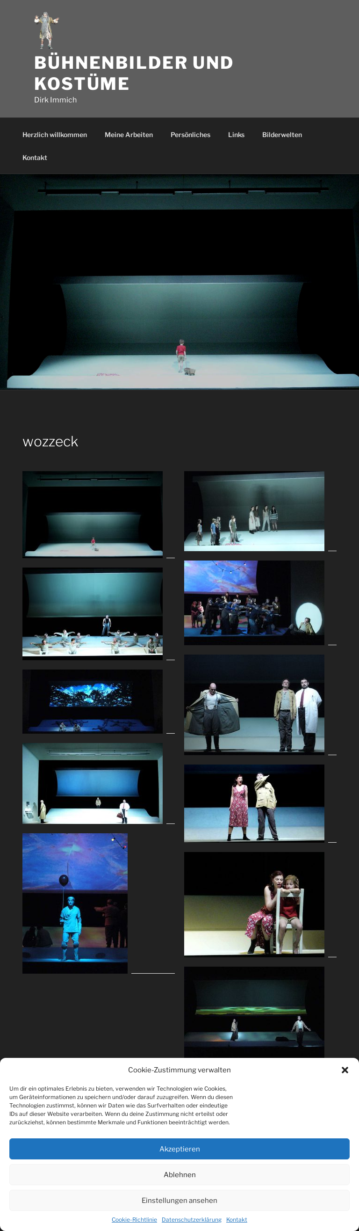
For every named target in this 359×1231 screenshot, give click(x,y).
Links (236, 134)
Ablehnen (180, 1175)
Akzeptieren (179, 1149)
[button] (345, 1070)
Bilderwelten (282, 134)
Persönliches (190, 134)
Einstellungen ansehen (179, 1200)
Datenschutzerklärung (192, 1219)
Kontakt (236, 1219)
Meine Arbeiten (129, 134)
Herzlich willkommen (54, 134)
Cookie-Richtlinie (134, 1219)
